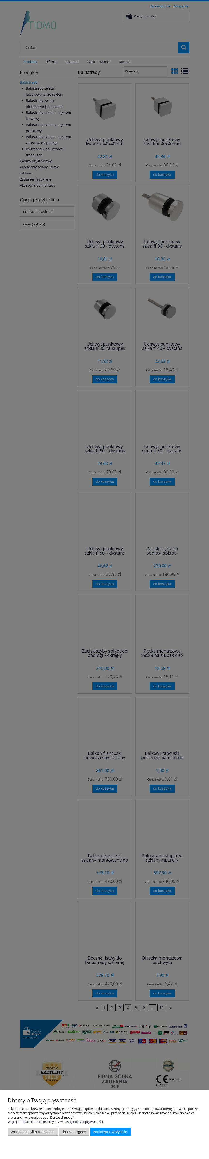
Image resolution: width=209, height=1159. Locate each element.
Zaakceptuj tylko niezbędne (32, 1132)
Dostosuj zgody (74, 1132)
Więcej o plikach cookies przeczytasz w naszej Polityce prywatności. (56, 1122)
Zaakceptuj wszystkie (110, 1132)
